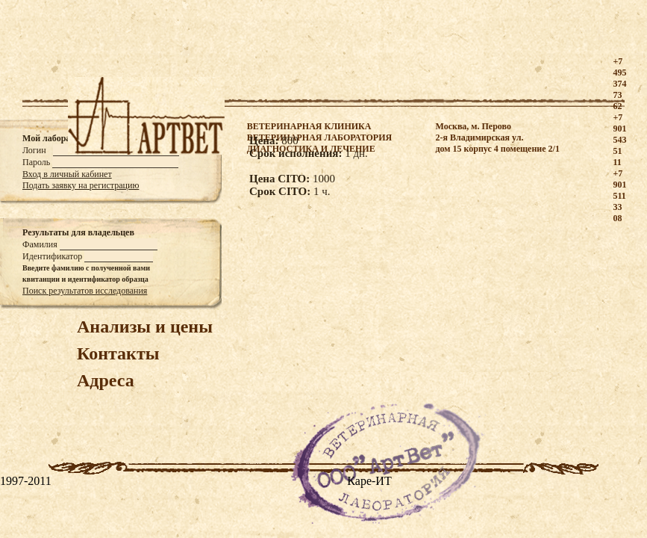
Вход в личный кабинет (67, 174)
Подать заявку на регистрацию (80, 185)
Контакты (118, 353)
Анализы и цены (145, 326)
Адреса (105, 380)
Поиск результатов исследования (84, 290)
